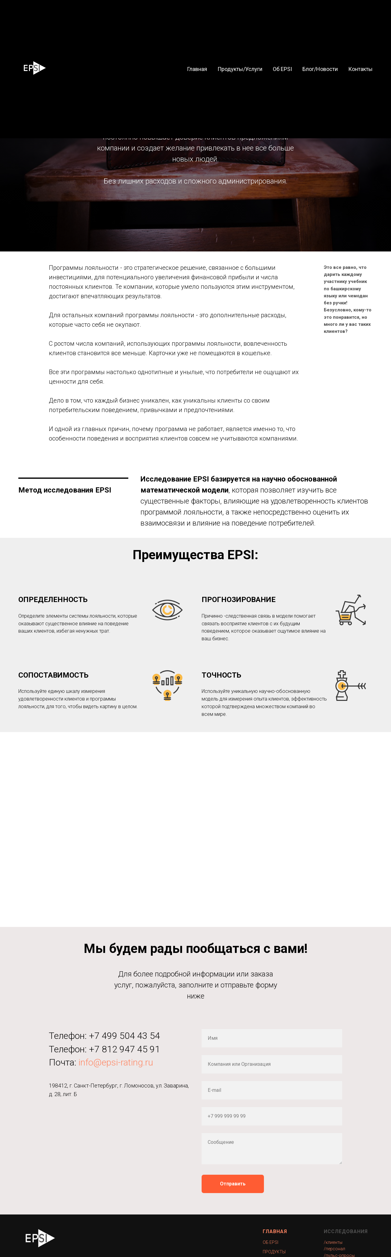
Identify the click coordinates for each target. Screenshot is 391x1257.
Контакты (360, 69)
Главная (197, 69)
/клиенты (333, 1242)
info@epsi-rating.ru (116, 1062)
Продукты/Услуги (239, 69)
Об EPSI (282, 69)
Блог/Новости (320, 69)
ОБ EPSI (270, 1242)
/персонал (334, 1248)
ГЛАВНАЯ (275, 1231)
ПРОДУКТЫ (274, 1251)
